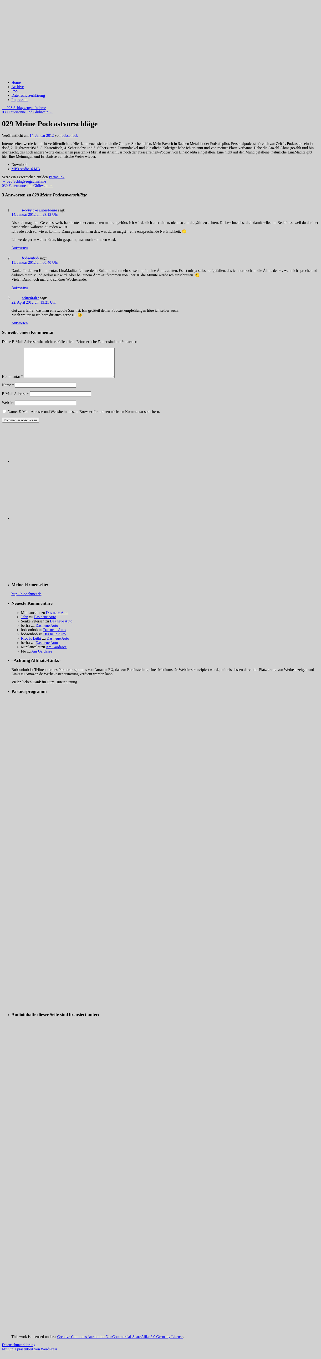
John (24, 623)
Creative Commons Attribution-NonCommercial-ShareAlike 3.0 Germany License (120, 1342)
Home (16, 82)
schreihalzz (30, 298)
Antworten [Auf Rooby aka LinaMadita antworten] (19, 248)
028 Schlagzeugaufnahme (24, 108)
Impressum (19, 100)
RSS (14, 91)
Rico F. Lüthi (31, 644)
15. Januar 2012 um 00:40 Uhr (34, 262)
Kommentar (12, 382)
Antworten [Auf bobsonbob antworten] (19, 287)
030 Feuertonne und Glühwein (27, 112)
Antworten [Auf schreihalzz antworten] (19, 323)
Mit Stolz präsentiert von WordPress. (30, 1355)
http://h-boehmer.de (26, 600)
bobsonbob (69, 135)
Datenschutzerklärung (28, 95)
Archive (17, 87)
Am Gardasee (56, 653)
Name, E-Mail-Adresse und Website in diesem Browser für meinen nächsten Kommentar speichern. (84, 417)
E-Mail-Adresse (15, 399)
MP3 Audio (25, 169)
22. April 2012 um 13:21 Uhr (33, 302)
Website (8, 408)
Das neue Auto (57, 618)
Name (8, 391)
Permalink (57, 177)
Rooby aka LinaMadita (39, 210)
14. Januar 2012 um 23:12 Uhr (34, 214)
